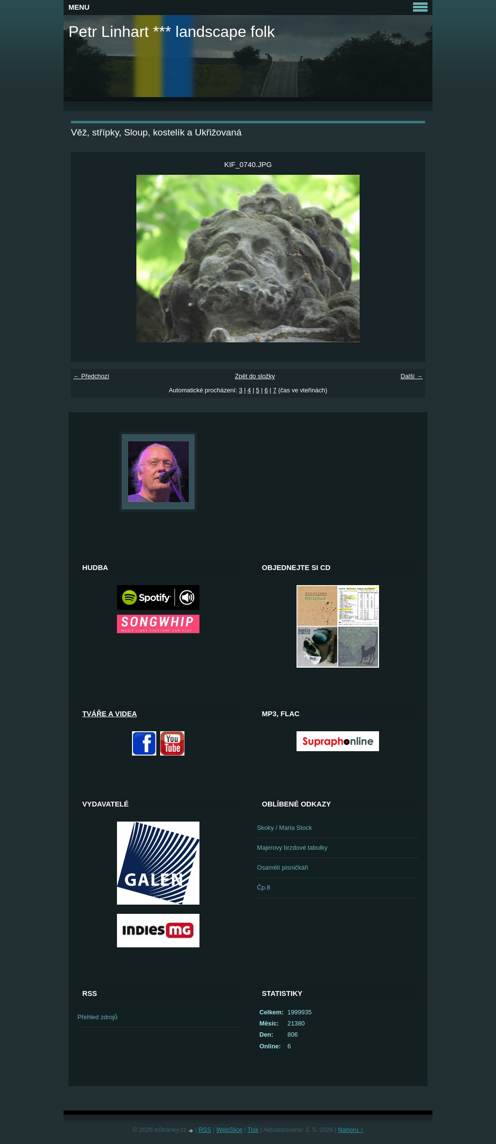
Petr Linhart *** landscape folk (171, 31)
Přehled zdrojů (98, 1017)
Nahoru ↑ (351, 1129)
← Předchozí (91, 376)
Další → (411, 376)
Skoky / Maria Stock (284, 827)
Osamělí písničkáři (282, 867)
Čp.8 (263, 887)
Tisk (253, 1129)
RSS (204, 1129)
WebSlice (229, 1129)
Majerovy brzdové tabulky (292, 847)
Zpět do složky (255, 376)
